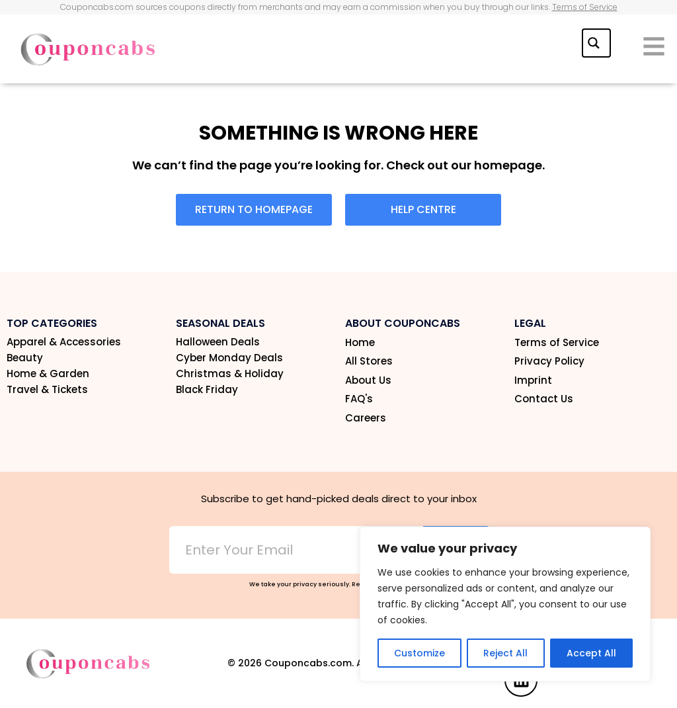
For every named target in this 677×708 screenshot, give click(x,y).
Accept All (591, 653)
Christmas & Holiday (230, 373)
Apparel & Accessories (64, 342)
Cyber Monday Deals (229, 358)
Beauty (25, 358)
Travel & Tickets (47, 389)
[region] (505, 604)
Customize (419, 653)
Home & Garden (48, 373)
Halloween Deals (218, 342)
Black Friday (207, 389)
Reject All (505, 653)
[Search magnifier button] (595, 42)
